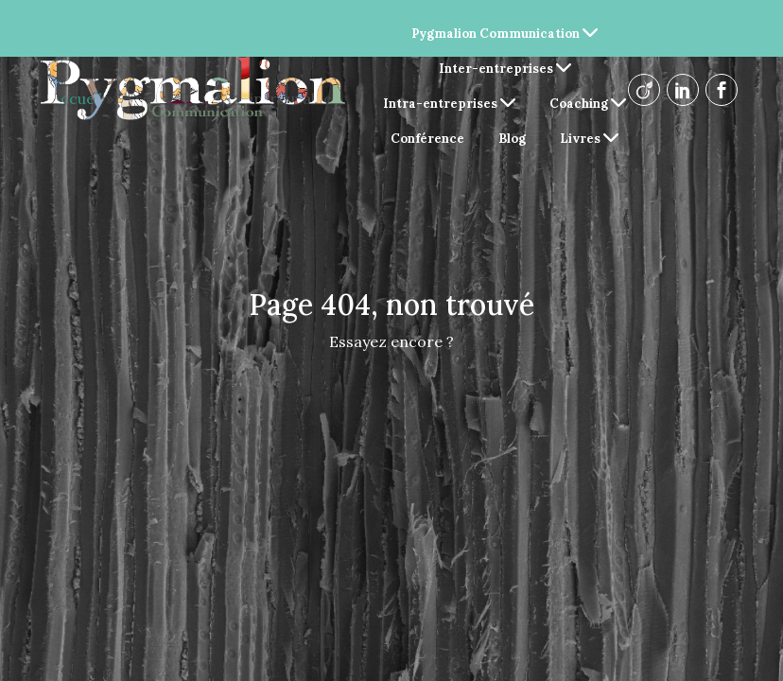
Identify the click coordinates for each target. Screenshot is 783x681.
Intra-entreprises (449, 104)
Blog (512, 139)
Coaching (587, 104)
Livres (589, 139)
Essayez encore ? (391, 341)
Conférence (427, 139)
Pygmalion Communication (504, 34)
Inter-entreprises (505, 69)
